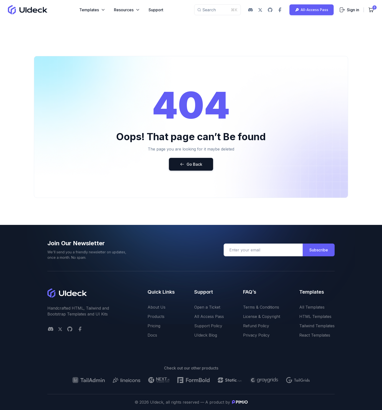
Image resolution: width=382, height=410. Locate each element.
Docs (152, 335)
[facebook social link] (280, 9)
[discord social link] (250, 9)
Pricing (154, 325)
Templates (92, 9)
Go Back (191, 164)
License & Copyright (261, 316)
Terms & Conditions (261, 307)
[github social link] (270, 9)
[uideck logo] (27, 9)
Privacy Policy (256, 335)
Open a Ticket (207, 307)
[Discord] (50, 329)
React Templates (314, 335)
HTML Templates (315, 316)
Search (217, 10)
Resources (127, 9)
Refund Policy (256, 325)
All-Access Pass (311, 10)
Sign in (349, 10)
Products (156, 316)
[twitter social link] (260, 9)
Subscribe (318, 249)
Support (156, 9)
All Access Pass (209, 316)
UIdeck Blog (205, 335)
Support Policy (208, 325)
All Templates (312, 307)
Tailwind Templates (317, 325)
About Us (156, 307)
